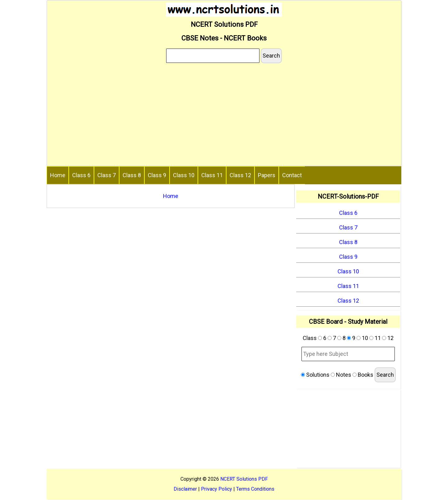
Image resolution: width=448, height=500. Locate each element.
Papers (266, 175)
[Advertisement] (224, 115)
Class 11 (212, 175)
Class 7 (106, 175)
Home (57, 175)
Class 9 (157, 175)
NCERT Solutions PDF (244, 479)
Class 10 (183, 175)
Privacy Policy (216, 489)
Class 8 (132, 175)
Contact (292, 175)
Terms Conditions (255, 489)
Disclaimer (185, 489)
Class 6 (81, 175)
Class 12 (240, 175)
